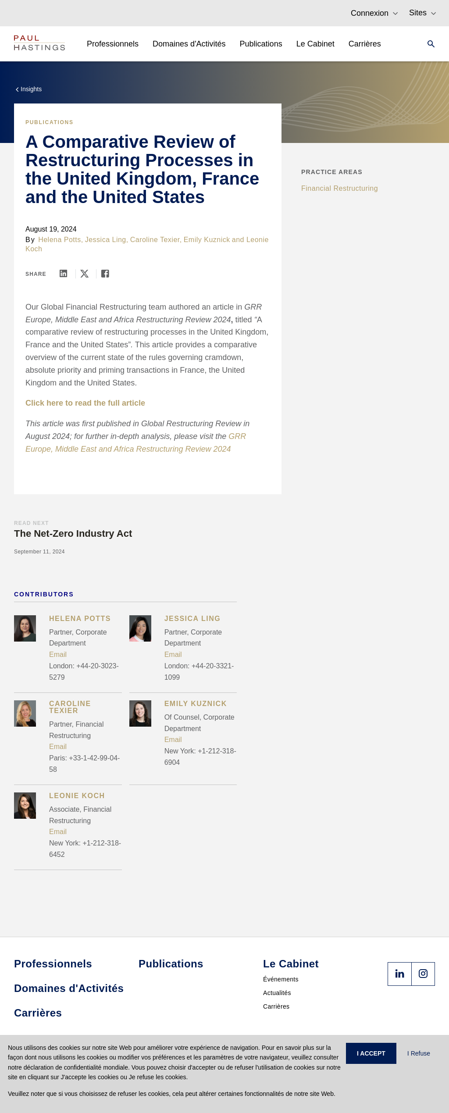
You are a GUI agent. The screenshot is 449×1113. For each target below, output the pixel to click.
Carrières (276, 1006)
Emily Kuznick (207, 239)
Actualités (277, 992)
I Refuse (418, 1053)
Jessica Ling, (106, 239)
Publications (49, 122)
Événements (281, 979)
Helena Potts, (60, 239)
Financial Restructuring (339, 188)
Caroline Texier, (156, 239)
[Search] (428, 44)
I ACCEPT (371, 1053)
